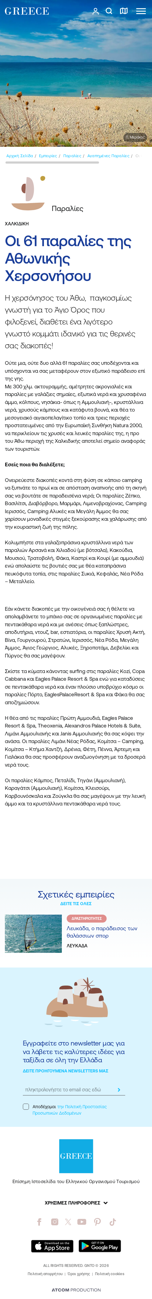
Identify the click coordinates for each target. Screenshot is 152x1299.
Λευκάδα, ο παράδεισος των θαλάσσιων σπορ (102, 932)
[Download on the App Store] (52, 1246)
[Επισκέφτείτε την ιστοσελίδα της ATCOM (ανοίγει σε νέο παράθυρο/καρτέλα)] (76, 1290)
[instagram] (54, 1222)
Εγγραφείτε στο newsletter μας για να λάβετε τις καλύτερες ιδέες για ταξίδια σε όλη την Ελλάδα (74, 1051)
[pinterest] (97, 1222)
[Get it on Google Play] (100, 1246)
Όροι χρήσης (79, 1274)
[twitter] (68, 1222)
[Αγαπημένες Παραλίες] (108, 156)
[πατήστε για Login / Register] (96, 11)
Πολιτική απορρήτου (45, 1274)
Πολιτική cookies (109, 1274)
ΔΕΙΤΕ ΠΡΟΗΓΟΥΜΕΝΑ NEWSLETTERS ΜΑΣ (65, 1070)
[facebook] (39, 1222)
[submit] (119, 1089)
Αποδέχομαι (65, 1110)
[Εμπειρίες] (48, 156)
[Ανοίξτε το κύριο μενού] (141, 11)
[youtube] (82, 1222)
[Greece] (27, 11)
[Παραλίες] (72, 156)
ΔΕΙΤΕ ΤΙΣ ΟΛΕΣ (76, 903)
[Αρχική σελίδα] (19, 156)
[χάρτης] (123, 11)
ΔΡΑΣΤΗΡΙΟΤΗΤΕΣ (87, 918)
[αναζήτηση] (109, 11)
